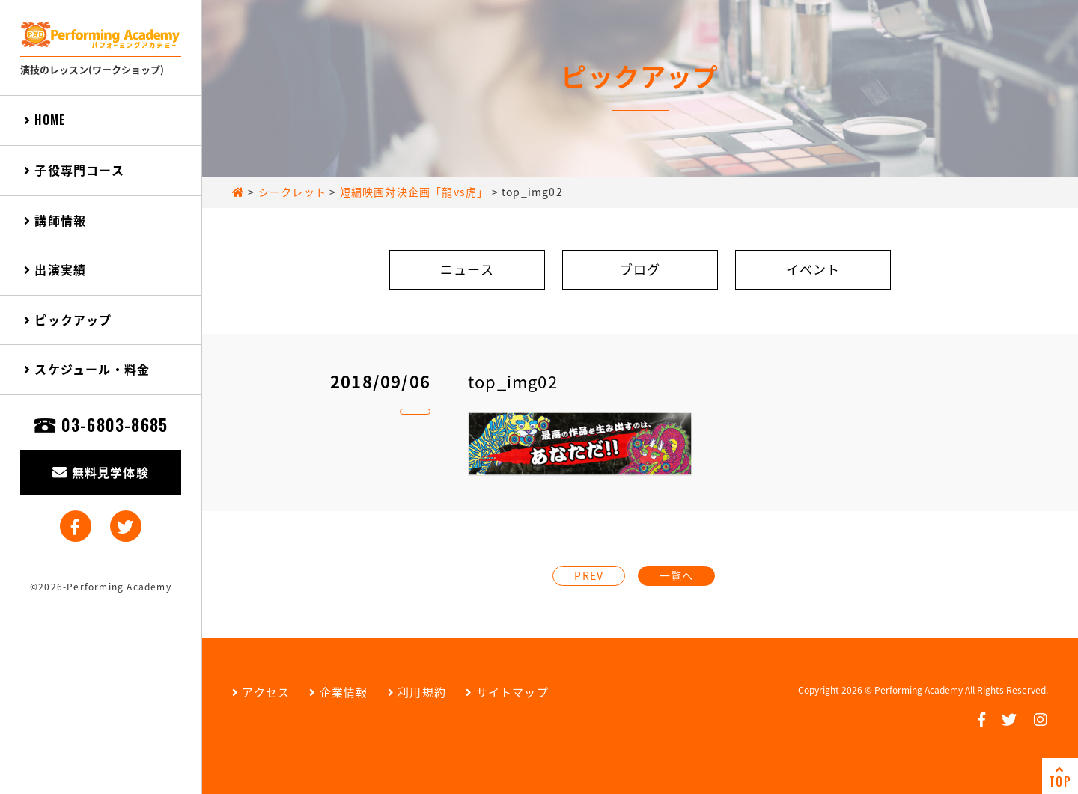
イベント (813, 269)
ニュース (467, 269)
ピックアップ (68, 320)
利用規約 (417, 692)
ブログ (640, 269)
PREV (588, 575)
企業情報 (338, 692)
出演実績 (55, 269)
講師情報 (55, 220)
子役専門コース (74, 170)
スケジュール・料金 (87, 369)
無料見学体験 (100, 472)
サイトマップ (507, 692)
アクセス (261, 692)
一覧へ (677, 575)
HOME (44, 120)
